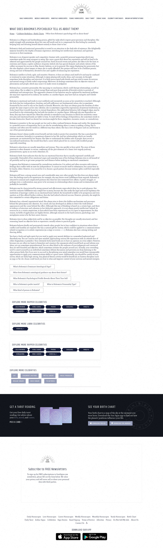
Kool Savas (36, 306)
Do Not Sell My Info (121, 520)
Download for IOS (98, 423)
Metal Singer (48, 375)
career (31, 417)
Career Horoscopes (65, 517)
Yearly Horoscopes (76, 18)
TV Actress (50, 381)
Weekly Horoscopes (42, 18)
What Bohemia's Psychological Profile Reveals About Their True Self (40, 278)
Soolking (69, 306)
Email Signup (74, 520)
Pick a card (16, 422)
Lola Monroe (20, 306)
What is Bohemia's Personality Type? (61, 284)
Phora (53, 306)
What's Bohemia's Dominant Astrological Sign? (32, 266)
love (16, 417)
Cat (14, 375)
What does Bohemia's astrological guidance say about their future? (40, 272)
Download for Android (121, 423)
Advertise (100, 520)
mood (21, 417)
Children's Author (30, 375)
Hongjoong (20, 311)
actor (63, 230)
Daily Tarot (90, 18)
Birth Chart (131, 517)
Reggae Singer (18, 381)
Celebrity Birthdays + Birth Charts (30, 33)
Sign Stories (62, 520)
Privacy (108, 520)
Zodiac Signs (101, 18)
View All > (53, 311)
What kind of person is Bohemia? (26, 290)
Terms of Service (88, 520)
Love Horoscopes (49, 517)
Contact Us (79, 523)
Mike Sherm (36, 311)
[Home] (81, 8)
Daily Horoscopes (26, 18)
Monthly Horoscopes (59, 18)
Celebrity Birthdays (115, 18)
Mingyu (86, 306)
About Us (134, 520)
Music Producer (66, 375)
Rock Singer (34, 381)
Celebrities (51, 520)
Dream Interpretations (134, 18)
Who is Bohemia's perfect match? (26, 284)
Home (12, 33)
